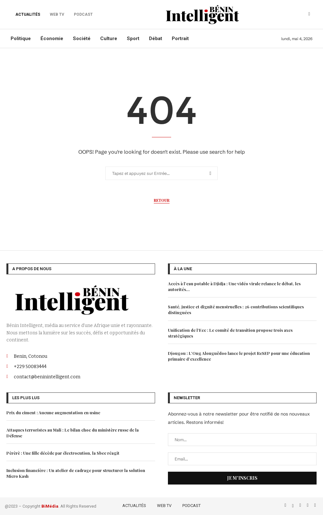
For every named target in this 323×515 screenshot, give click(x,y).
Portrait (180, 38)
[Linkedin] (308, 505)
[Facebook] (286, 505)
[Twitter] (293, 505)
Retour (162, 200)
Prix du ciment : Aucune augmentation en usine (53, 412)
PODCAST (191, 505)
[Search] (309, 14)
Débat (155, 38)
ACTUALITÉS (27, 14)
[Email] (315, 505)
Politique (21, 38)
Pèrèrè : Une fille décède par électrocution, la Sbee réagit (62, 453)
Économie (51, 38)
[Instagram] (301, 505)
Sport (133, 38)
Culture (108, 38)
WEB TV (164, 505)
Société (82, 38)
